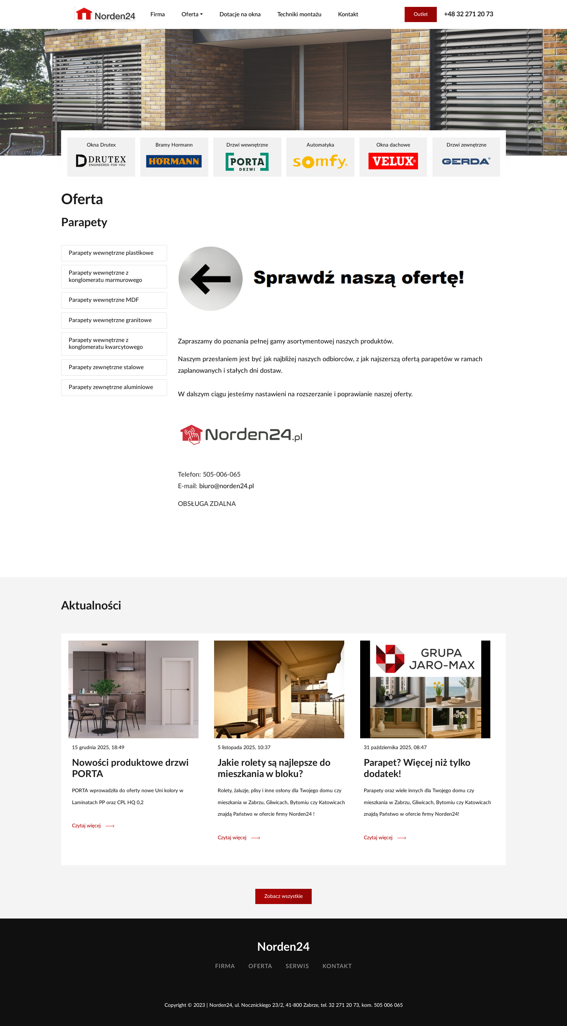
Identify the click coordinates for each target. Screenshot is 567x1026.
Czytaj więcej (93, 825)
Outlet (421, 14)
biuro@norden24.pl (226, 486)
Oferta (260, 966)
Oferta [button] (190, 14)
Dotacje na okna (240, 14)
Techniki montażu (299, 14)
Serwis (297, 966)
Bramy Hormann (174, 155)
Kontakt (348, 14)
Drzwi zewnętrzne (466, 155)
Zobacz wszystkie (283, 896)
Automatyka (320, 156)
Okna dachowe (393, 155)
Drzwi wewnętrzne (247, 156)
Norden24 (283, 947)
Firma (157, 14)
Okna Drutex (101, 155)
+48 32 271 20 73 (468, 14)
